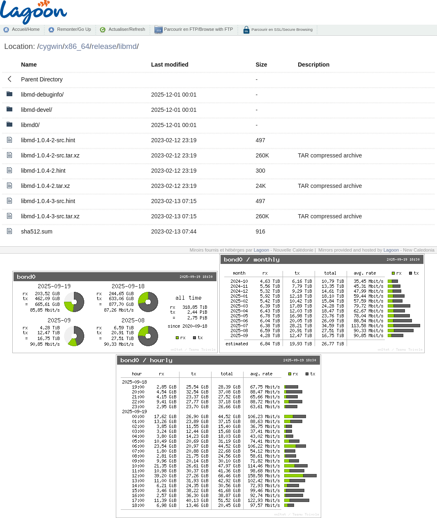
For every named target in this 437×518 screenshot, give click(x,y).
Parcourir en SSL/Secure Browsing (282, 29)
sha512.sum (36, 231)
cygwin (50, 46)
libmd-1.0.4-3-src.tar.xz (50, 216)
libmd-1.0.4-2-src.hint (48, 140)
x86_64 (77, 46)
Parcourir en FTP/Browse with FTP (198, 29)
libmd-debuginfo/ (42, 94)
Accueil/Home (25, 29)
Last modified (170, 64)
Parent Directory (41, 79)
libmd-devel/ (36, 109)
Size (261, 64)
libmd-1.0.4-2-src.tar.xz (50, 155)
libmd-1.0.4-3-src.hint (48, 201)
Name (29, 64)
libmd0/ (30, 125)
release (104, 46)
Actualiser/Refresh (126, 29)
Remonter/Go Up (74, 29)
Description (313, 64)
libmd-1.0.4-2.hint (43, 170)
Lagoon (261, 249)
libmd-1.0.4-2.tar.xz (45, 186)
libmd (128, 46)
